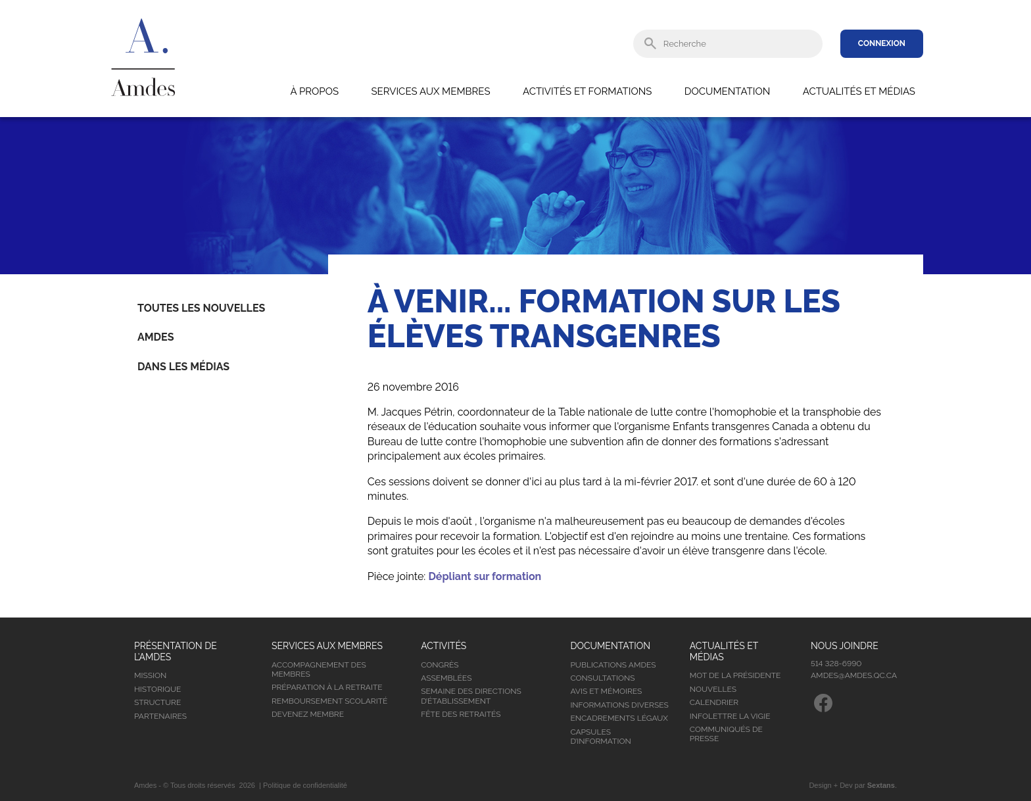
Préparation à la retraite (327, 687)
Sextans (881, 785)
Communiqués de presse (726, 734)
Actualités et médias (859, 91)
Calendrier (714, 702)
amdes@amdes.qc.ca (854, 675)
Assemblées (446, 678)
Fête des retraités (460, 714)
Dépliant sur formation (484, 576)
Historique (157, 689)
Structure (157, 702)
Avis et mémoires (606, 691)
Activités (443, 646)
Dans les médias (183, 366)
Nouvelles (713, 689)
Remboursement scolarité (329, 701)
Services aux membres (430, 91)
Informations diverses (619, 705)
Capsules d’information (600, 736)
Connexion (881, 43)
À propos (314, 91)
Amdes (155, 337)
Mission (150, 675)
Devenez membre (308, 714)
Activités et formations (587, 91)
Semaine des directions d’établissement (471, 696)
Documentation (727, 91)
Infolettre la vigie (730, 716)
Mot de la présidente (735, 675)
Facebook (823, 703)
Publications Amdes (613, 664)
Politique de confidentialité (305, 785)
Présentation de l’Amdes (175, 651)
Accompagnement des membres (319, 669)
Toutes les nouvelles (201, 308)
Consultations (602, 678)
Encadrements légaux (618, 718)
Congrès (439, 664)
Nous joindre (844, 646)
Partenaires (160, 716)
